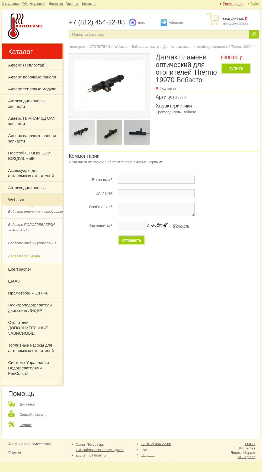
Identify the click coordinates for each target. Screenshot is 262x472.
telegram (176, 22)
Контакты (89, 4)
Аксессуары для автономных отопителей (31, 173)
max (141, 22)
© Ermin (14, 452)
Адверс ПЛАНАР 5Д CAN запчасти (32, 121)
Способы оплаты (33, 415)
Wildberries (246, 448)
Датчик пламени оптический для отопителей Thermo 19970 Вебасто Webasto (35, 26)
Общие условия (34, 4)
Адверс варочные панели (32, 77)
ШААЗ (14, 281)
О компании (11, 4)
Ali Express (246, 457)
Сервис (26, 425)
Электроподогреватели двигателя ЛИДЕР (30, 308)
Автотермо (77, 47)
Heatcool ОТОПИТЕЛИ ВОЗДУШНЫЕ (29, 156)
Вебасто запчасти (24, 256)
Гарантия (72, 4)
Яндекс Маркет (243, 453)
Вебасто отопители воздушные (35, 212)
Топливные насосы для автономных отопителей (31, 348)
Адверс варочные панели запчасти (32, 138)
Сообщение (100, 207)
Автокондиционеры (26, 187)
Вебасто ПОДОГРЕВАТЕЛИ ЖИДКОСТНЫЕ (31, 227)
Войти (255, 4)
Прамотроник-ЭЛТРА (28, 293)
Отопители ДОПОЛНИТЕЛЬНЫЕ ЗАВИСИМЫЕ (28, 327)
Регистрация (233, 4)
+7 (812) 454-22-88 (156, 444)
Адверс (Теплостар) (27, 65)
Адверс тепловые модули (32, 89)
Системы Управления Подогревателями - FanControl (28, 368)
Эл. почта (103, 193)
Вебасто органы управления (32, 243)
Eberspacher (19, 269)
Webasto (16, 199)
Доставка (56, 4)
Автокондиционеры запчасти (26, 104)
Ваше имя (102, 180)
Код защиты (100, 226)
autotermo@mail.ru (91, 455)
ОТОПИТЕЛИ (100, 47)
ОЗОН (250, 444)
